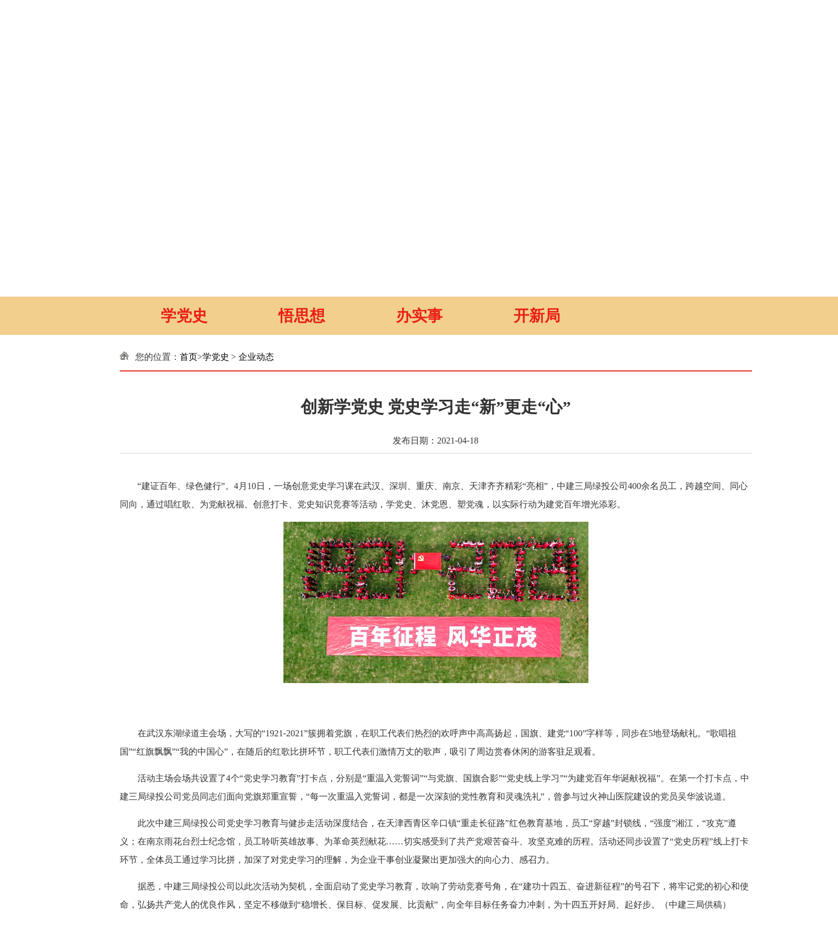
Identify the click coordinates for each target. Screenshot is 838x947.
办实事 (419, 315)
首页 (188, 357)
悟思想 (301, 315)
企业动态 (256, 357)
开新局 (537, 315)
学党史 (184, 315)
